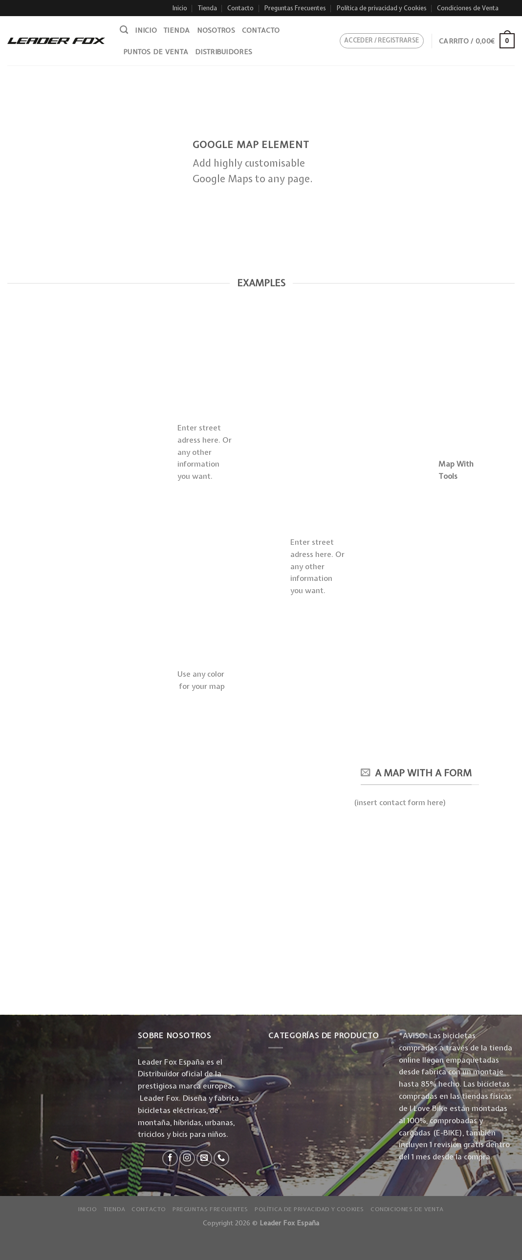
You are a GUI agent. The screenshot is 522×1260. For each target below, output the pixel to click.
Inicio (180, 8)
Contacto (240, 8)
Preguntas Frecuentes (295, 8)
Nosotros (216, 30)
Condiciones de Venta (468, 8)
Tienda (207, 8)
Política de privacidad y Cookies (382, 8)
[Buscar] (124, 30)
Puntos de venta (155, 51)
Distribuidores (223, 51)
